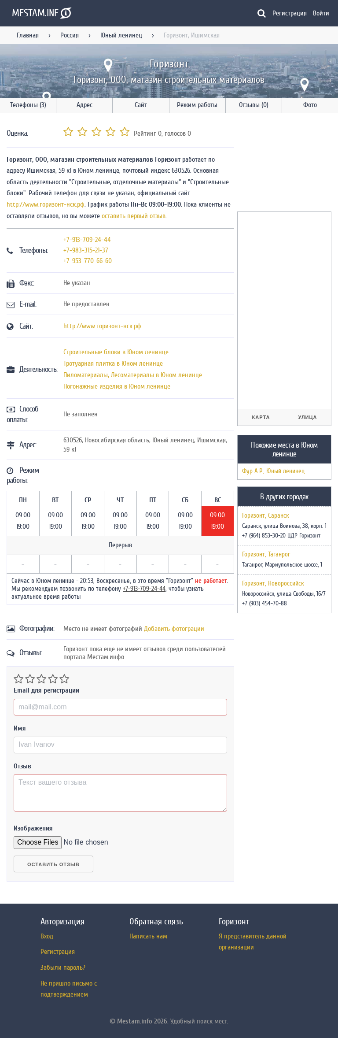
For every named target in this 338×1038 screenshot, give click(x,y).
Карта (261, 417)
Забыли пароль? (62, 967)
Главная (28, 35)
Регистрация (289, 13)
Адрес (84, 105)
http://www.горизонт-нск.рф (45, 204)
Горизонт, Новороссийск (273, 583)
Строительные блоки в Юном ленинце (116, 352)
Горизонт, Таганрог (266, 554)
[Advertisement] (287, 164)
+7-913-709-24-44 (87, 240)
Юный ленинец (121, 35)
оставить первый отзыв (133, 216)
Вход (46, 936)
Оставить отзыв (53, 864)
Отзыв (22, 766)
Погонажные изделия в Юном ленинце (116, 386)
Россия (69, 35)
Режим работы (197, 105)
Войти (321, 13)
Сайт (141, 105)
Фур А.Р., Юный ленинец (273, 471)
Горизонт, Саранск (265, 515)
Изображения (33, 828)
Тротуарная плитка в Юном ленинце (113, 363)
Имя (20, 728)
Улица (307, 417)
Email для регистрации (46, 690)
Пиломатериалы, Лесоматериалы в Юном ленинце (132, 375)
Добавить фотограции (174, 629)
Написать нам (148, 936)
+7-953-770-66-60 (87, 261)
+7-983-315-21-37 (85, 250)
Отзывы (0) (253, 105)
